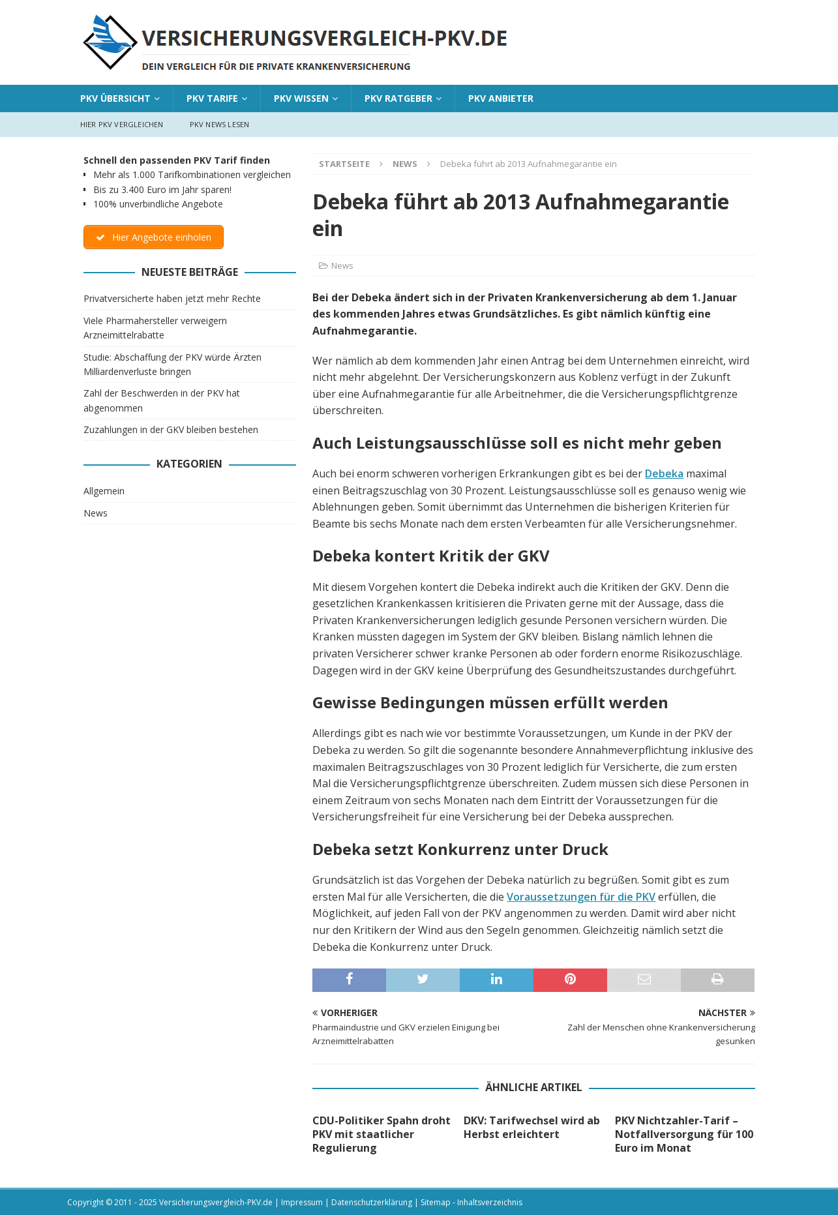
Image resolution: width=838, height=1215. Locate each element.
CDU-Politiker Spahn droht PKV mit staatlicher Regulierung (381, 1134)
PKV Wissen (301, 98)
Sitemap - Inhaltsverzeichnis (471, 1202)
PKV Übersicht (115, 98)
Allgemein (104, 491)
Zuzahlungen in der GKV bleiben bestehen (170, 429)
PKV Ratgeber (398, 98)
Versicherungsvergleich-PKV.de (216, 1202)
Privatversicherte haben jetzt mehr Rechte (172, 298)
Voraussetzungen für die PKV (581, 897)
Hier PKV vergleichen (122, 124)
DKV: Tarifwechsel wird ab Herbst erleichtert (532, 1127)
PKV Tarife (212, 98)
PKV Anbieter (500, 98)
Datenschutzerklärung (371, 1202)
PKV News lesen (220, 124)
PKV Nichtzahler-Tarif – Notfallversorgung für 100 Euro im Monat (684, 1134)
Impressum (302, 1202)
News (342, 265)
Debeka (664, 473)
